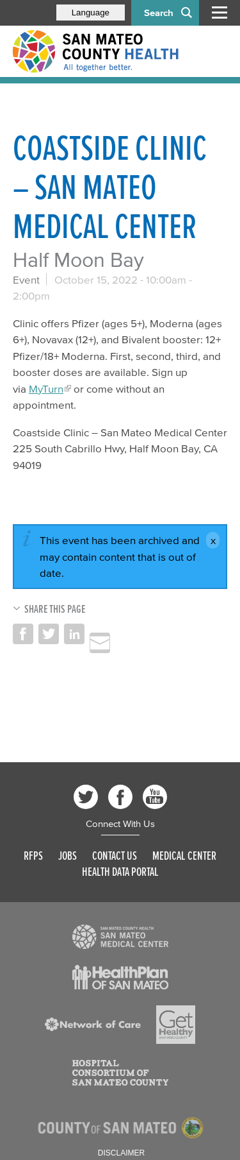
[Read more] (120, 937)
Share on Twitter (48, 634)
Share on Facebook (23, 634)
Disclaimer (121, 1152)
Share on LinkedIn (74, 634)
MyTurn (46, 388)
